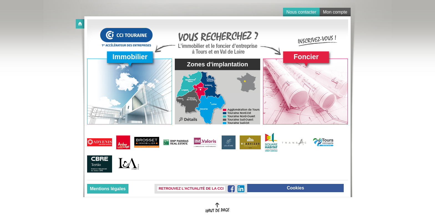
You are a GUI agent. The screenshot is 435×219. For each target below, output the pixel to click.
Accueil (80, 23)
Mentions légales (108, 188)
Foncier (306, 57)
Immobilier (129, 57)
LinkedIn (240, 188)
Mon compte (335, 12)
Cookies (295, 188)
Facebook (231, 188)
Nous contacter (301, 12)
